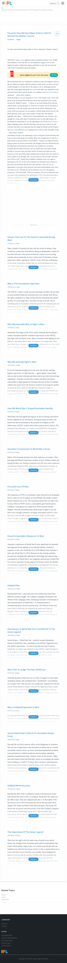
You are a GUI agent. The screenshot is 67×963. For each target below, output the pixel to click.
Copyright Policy (6, 935)
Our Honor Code (7, 940)
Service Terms (6, 946)
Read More (33, 267)
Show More (33, 180)
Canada (3, 897)
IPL (2, 8)
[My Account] (63, 3)
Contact (4, 926)
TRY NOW (54, 75)
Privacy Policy (6, 943)
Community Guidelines (9, 938)
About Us (4, 924)
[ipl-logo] (9, 4)
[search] (58, 3)
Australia (49, 92)
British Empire (53, 122)
